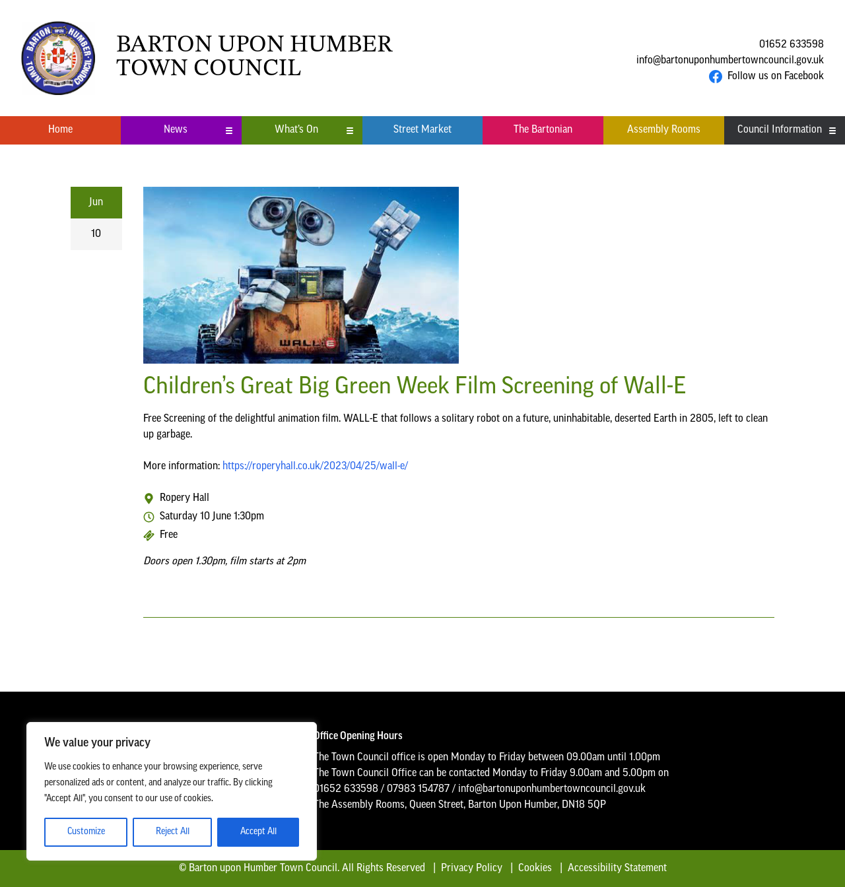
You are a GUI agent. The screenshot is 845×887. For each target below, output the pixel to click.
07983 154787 (418, 789)
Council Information (787, 130)
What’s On (314, 130)
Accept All (258, 832)
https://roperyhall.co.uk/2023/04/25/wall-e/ (315, 466)
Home (60, 130)
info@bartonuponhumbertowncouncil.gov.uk (730, 60)
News (198, 130)
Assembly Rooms (663, 130)
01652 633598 (791, 45)
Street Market (422, 130)
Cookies (535, 868)
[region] (171, 791)
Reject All (172, 832)
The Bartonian (543, 130)
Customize (86, 832)
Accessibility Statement (617, 868)
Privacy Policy (471, 868)
